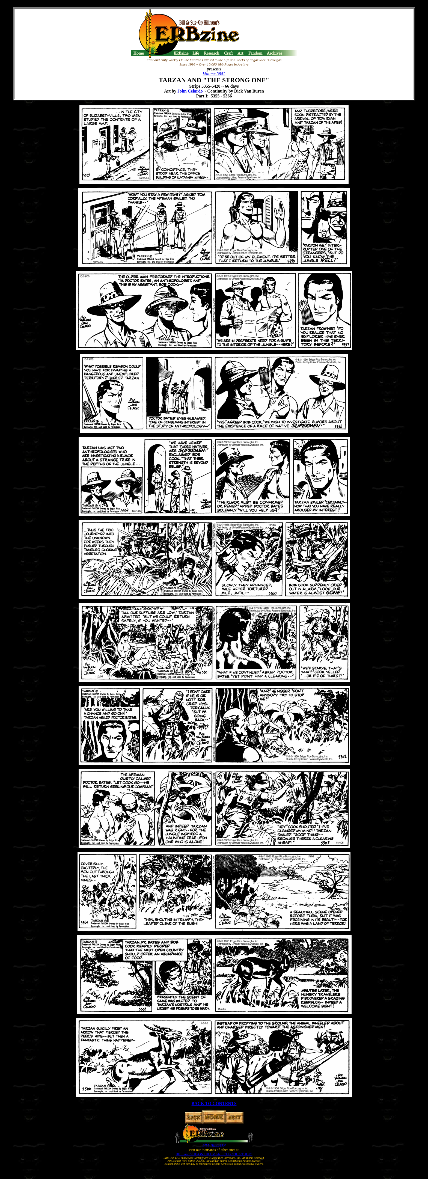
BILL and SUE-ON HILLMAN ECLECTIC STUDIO (214, 1154)
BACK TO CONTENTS (214, 1103)
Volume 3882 (214, 74)
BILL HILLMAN (213, 1145)
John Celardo (190, 91)
